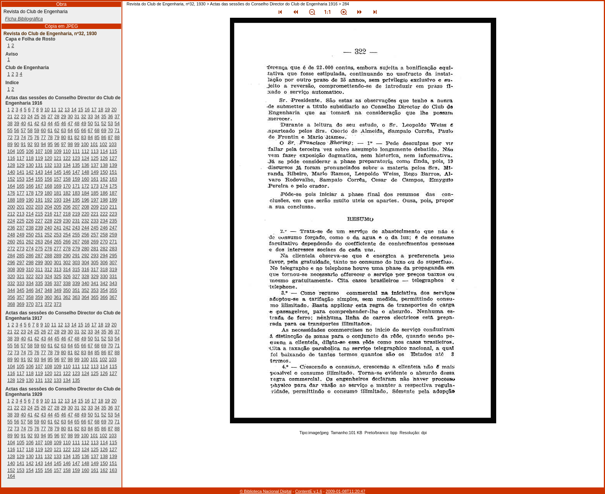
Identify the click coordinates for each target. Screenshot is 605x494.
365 (94, 297)
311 (39, 269)
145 (57, 172)
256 (85, 235)
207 (76, 207)
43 (43, 123)
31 (76, 116)
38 (9, 123)
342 (104, 283)
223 (113, 214)
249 (20, 235)
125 (94, 158)
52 (103, 123)
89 (9, 144)
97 (63, 144)
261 (20, 241)
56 (16, 130)
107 (39, 151)
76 (36, 137)
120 (48, 158)
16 (87, 109)
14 (73, 109)
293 (94, 255)
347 (39, 290)
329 (94, 276)
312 (48, 269)
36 (110, 116)
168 (48, 186)
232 (85, 221)
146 (67, 172)
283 (113, 248)
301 (57, 262)
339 (76, 283)
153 (20, 179)
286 (30, 255)
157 (57, 179)
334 (30, 283)
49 (83, 123)
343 (113, 283)
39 (16, 123)
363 (76, 297)
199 (113, 200)
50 (90, 123)
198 (104, 200)
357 (20, 297)
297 (20, 262)
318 (104, 269)
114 (104, 151)
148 (85, 172)
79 (56, 137)
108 (48, 151)
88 (117, 137)
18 (100, 109)
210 (104, 207)
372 (48, 304)
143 (39, 172)
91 (23, 144)
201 (20, 207)
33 (90, 116)
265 (57, 241)
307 (113, 262)
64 (70, 130)
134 (67, 165)
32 (83, 116)
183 (76, 193)
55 (9, 130)
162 (104, 179)
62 (56, 130)
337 (57, 283)
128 (11, 165)
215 (39, 214)
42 (36, 123)
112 (85, 151)
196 (85, 200)
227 (39, 221)
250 (30, 235)
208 (85, 207)
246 (104, 228)
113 (94, 151)
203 (39, 207)
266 (67, 241)
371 (39, 304)
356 (11, 297)
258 (104, 235)
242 (67, 228)
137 (94, 165)
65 (76, 130)
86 (103, 137)
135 (76, 165)
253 (57, 235)
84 (90, 137)
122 (67, 158)
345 (20, 290)
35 (103, 116)
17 (93, 109)
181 (57, 193)
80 (63, 137)
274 (30, 248)
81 (70, 137)
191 (39, 200)
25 (36, 116)
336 (48, 283)
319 (113, 269)
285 (20, 255)
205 (57, 207)
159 (76, 179)
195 (76, 200)
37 (117, 116)
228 (48, 221)
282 (104, 248)
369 (20, 304)
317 (94, 269)
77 (43, 137)
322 (30, 276)
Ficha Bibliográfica (24, 19)
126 (104, 158)
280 (85, 248)
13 (66, 109)
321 (20, 276)
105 (20, 151)
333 (20, 283)
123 (76, 158)
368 (11, 304)
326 (67, 276)
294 (104, 255)
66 (83, 130)
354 (104, 290)
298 (30, 262)
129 (20, 165)
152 (11, 179)
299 (39, 262)
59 (36, 130)
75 (29, 137)
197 (94, 200)
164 (11, 186)
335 (39, 283)
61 (49, 130)
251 (39, 235)
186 (104, 193)
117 (20, 158)
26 (43, 116)
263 (39, 241)
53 (110, 123)
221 (94, 214)
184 (85, 193)
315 (76, 269)
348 (48, 290)
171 (76, 186)
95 (49, 144)
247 (113, 228)
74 (23, 137)
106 (30, 151)
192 (48, 200)
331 (113, 276)
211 (113, 207)
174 (104, 186)
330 (104, 276)
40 (23, 123)
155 (39, 179)
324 (48, 276)
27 (49, 116)
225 (20, 221)
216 (48, 214)
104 (11, 151)
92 (29, 144)
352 (85, 290)
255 (76, 235)
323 (39, 276)
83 (83, 137)
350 (67, 290)
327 (76, 276)
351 (76, 290)
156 (48, 179)
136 (85, 165)
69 (103, 130)
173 (94, 186)
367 (113, 297)
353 (94, 290)
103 (113, 144)
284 (11, 255)
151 (113, 172)
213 (20, 214)
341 (94, 283)
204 (48, 207)
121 (57, 158)
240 (48, 228)
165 (20, 186)
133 (57, 165)
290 (67, 255)
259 (113, 235)
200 (11, 207)
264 (48, 241)
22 (16, 116)
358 (30, 297)
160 (85, 179)
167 (39, 186)
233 (94, 221)
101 (94, 144)
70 (110, 130)
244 (85, 228)
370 (30, 304)
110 (67, 151)
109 (57, 151)
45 (56, 123)
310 (30, 269)
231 (76, 221)
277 (57, 248)
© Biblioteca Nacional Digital (265, 491)
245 (94, 228)
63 (63, 130)
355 (113, 290)
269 (94, 241)
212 (11, 214)
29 (63, 116)
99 (76, 144)
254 (67, 235)
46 (63, 123)
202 (30, 207)
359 (39, 297)
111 (76, 151)
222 (104, 214)
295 (113, 255)
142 (30, 172)
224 (11, 221)
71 (117, 130)
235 (113, 221)
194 (67, 200)
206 (67, 207)
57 (23, 130)
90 (16, 144)
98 (70, 144)
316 (85, 269)
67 (90, 130)
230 (67, 221)
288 (48, 255)
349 (57, 290)
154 (30, 179)
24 (29, 116)
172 (85, 186)
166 (30, 186)
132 (48, 165)
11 (53, 109)
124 (85, 158)
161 (94, 179)
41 (29, 123)
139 (113, 165)
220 (85, 214)
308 (11, 269)
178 (30, 193)
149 (94, 172)
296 (11, 262)
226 (30, 221)
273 (20, 248)
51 (97, 123)
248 (11, 235)
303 (76, 262)
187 (113, 193)
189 (20, 200)
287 (39, 255)
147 (76, 172)
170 (67, 186)
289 (57, 255)
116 (11, 158)
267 (76, 241)
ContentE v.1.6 (308, 491)
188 (11, 200)
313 (57, 269)
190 (30, 200)
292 (85, 255)
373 (57, 304)
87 (110, 137)
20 (114, 109)
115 (113, 151)
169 (57, 186)
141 (20, 172)
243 (76, 228)
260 (11, 241)
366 (104, 297)
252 (48, 235)
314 (67, 269)
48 (76, 123)
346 (30, 290)
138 (104, 165)
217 (57, 214)
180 (48, 193)
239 (39, 228)
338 (67, 283)
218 (67, 214)
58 (29, 130)
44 (49, 123)
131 (39, 165)
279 (76, 248)
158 (67, 179)
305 (94, 262)
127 (113, 158)
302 (67, 262)
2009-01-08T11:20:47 (345, 491)
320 (11, 276)
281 (94, 248)
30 (70, 116)
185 (94, 193)
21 (9, 116)
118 (30, 158)
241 (57, 228)
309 (20, 269)
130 (30, 165)
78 (49, 137)
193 (57, 200)
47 (70, 123)
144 (48, 172)
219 (76, 214)
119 (39, 158)
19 (107, 109)
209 (94, 207)
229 (57, 221)
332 (11, 283)
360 (48, 297)
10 (46, 109)
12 (60, 109)
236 (11, 228)
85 (97, 137)
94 (43, 144)
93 (36, 144)
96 (56, 144)
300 (48, 262)
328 (85, 276)
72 (9, 137)
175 (113, 186)
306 (104, 262)
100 (85, 144)
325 (57, 276)
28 (56, 116)
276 (48, 248)
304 (85, 262)
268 (85, 241)
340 (85, 283)
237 (20, 228)
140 (11, 172)
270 (104, 241)
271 (113, 241)
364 (85, 297)
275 (39, 248)
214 (30, 214)
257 (94, 235)
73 (16, 137)
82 (76, 137)
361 (57, 297)
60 (43, 130)
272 (11, 248)
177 (20, 193)
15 (80, 109)
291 (76, 255)
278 (67, 248)
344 (11, 290)
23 (23, 116)
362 (67, 297)
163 (113, 179)
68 (97, 130)
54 (117, 123)
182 (67, 193)
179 (39, 193)
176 (11, 193)
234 (104, 221)
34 (97, 116)
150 (104, 172)
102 (103, 144)
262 (30, 241)
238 (30, 228)
